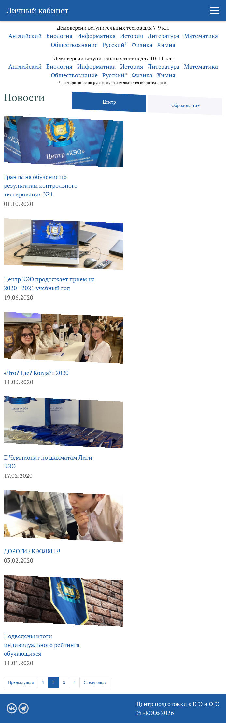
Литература (163, 36)
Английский (25, 36)
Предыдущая (21, 682)
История (131, 36)
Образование (185, 105)
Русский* (114, 44)
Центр (109, 102)
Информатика (96, 36)
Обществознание (74, 44)
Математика (201, 36)
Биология (59, 36)
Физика (142, 44)
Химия (166, 44)
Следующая (95, 682)
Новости (24, 97)
